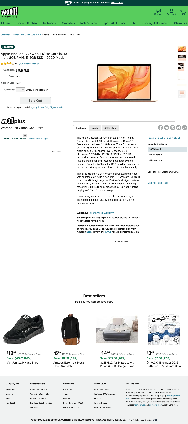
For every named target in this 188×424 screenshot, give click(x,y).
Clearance (5, 35)
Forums (158, 12)
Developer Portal (71, 407)
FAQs (108, 231)
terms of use (139, 405)
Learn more (117, 2)
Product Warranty (38, 398)
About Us (10, 389)
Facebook (68, 389)
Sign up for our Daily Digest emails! (46, 107)
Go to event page (38, 138)
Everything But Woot (73, 403)
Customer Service (38, 389)
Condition (9, 69)
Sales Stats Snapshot (164, 138)
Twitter (66, 394)
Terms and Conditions (104, 394)
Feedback (10, 403)
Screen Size (8, 82)
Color (12, 76)
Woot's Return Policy (40, 394)
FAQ (8, 398)
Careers (9, 394)
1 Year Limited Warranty (101, 212)
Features (81, 128)
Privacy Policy (100, 403)
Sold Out (35, 101)
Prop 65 (97, 398)
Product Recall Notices (41, 403)
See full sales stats (158, 182)
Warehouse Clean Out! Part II (27, 35)
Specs (95, 128)
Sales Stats (110, 128)
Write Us (34, 407)
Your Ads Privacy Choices (140, 420)
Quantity (9, 89)
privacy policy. (155, 405)
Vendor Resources (103, 407)
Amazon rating (28, 64)
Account (171, 12)
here (88, 231)
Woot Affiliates (101, 389)
